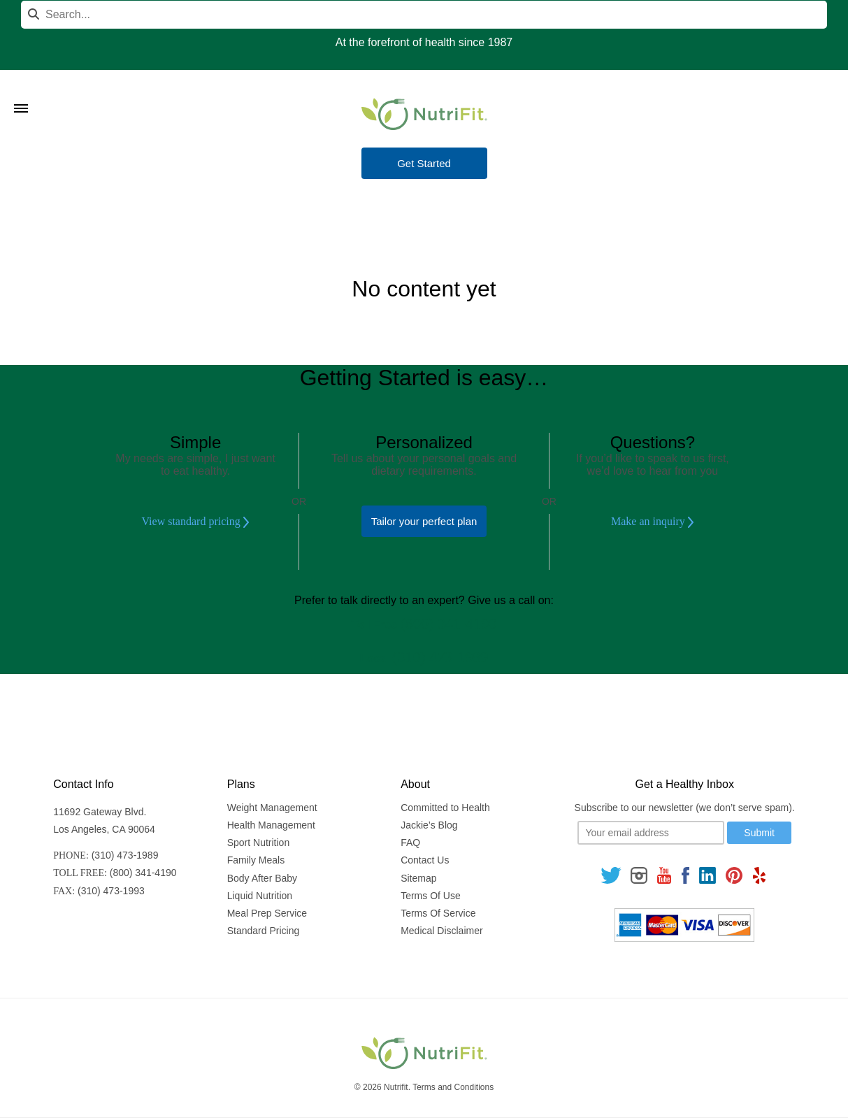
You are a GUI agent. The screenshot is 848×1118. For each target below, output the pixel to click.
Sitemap (418, 878)
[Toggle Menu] (21, 91)
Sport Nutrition (258, 842)
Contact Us (425, 860)
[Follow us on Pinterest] (734, 875)
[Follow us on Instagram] (639, 875)
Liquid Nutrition (259, 895)
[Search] (424, 15)
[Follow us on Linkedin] (707, 875)
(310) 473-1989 (440, 657)
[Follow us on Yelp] (759, 875)
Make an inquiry (652, 521)
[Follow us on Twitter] (611, 875)
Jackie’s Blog (429, 825)
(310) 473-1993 (111, 890)
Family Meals (256, 860)
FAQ (410, 842)
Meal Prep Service (267, 913)
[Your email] (650, 833)
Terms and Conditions (453, 1087)
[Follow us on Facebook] (685, 875)
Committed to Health (445, 807)
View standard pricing (195, 521)
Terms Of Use (431, 895)
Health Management (271, 825)
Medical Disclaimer (441, 930)
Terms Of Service (438, 913)
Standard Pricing (263, 930)
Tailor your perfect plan (424, 521)
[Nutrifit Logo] (424, 114)
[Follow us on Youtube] (664, 875)
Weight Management (272, 807)
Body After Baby (262, 878)
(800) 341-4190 (448, 623)
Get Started (424, 163)
